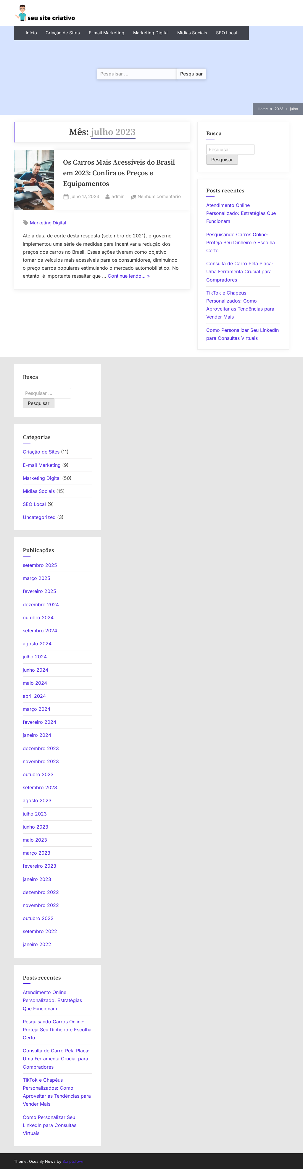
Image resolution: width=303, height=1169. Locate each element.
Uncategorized (39, 517)
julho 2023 (35, 814)
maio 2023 (35, 840)
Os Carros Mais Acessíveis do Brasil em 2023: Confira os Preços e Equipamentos (119, 173)
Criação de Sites (63, 33)
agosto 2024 (37, 644)
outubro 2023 (38, 774)
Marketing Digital (151, 33)
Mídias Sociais (192, 33)
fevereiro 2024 (39, 722)
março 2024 (36, 709)
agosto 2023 (37, 800)
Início (31, 33)
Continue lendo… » (129, 276)
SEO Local (226, 33)
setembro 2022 (40, 931)
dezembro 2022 (41, 892)
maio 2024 (35, 683)
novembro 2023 (41, 761)
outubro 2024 (38, 617)
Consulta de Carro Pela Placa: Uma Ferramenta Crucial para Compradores (239, 271)
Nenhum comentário (159, 197)
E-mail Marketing (106, 33)
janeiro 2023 (37, 879)
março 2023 (36, 853)
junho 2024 (35, 670)
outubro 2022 (38, 918)
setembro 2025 (40, 565)
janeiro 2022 (37, 944)
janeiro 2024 (37, 735)
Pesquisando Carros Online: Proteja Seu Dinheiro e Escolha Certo (240, 242)
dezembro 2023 (41, 748)
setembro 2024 (40, 630)
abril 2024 (34, 696)
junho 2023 (35, 827)
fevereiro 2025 (39, 591)
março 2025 (36, 578)
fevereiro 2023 (39, 866)
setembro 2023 (40, 787)
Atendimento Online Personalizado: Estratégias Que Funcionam (241, 213)
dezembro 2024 (41, 604)
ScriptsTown (73, 1161)
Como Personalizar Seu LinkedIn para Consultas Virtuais (49, 1125)
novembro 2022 (41, 905)
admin (118, 196)
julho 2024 (35, 657)
